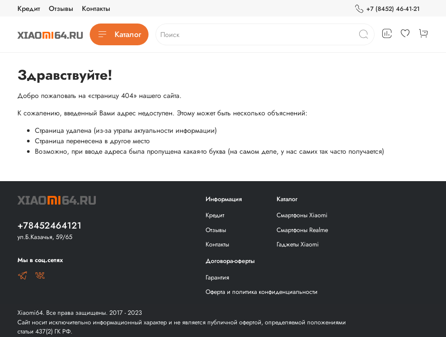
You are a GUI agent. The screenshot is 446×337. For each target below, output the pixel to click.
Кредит (28, 8)
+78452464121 (49, 225)
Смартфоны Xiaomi (302, 215)
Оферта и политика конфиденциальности (262, 291)
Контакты (96, 8)
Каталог (119, 34)
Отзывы (61, 8)
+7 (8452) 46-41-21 (387, 8)
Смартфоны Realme (302, 230)
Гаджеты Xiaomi (298, 244)
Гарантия (217, 277)
